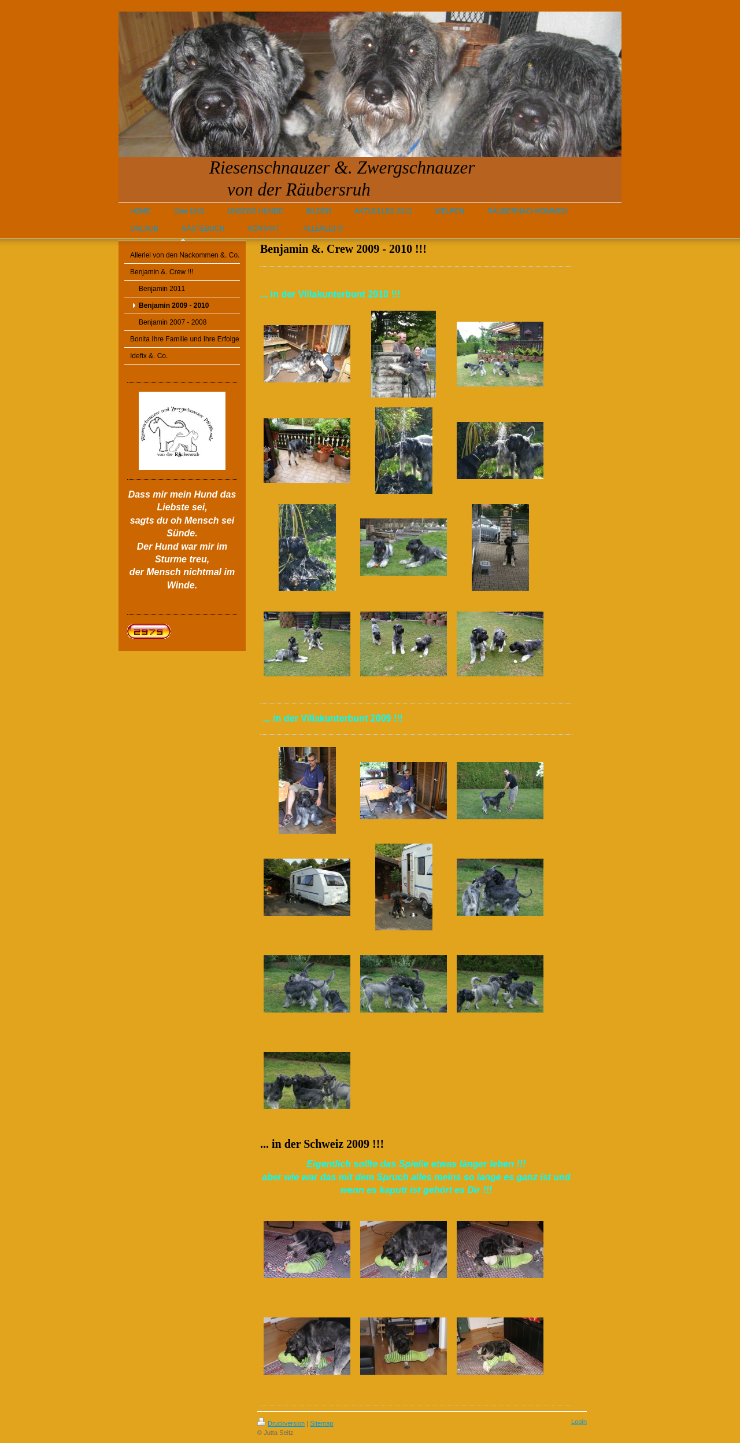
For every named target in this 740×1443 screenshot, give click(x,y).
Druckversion (281, 1423)
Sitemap (321, 1423)
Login (579, 1421)
